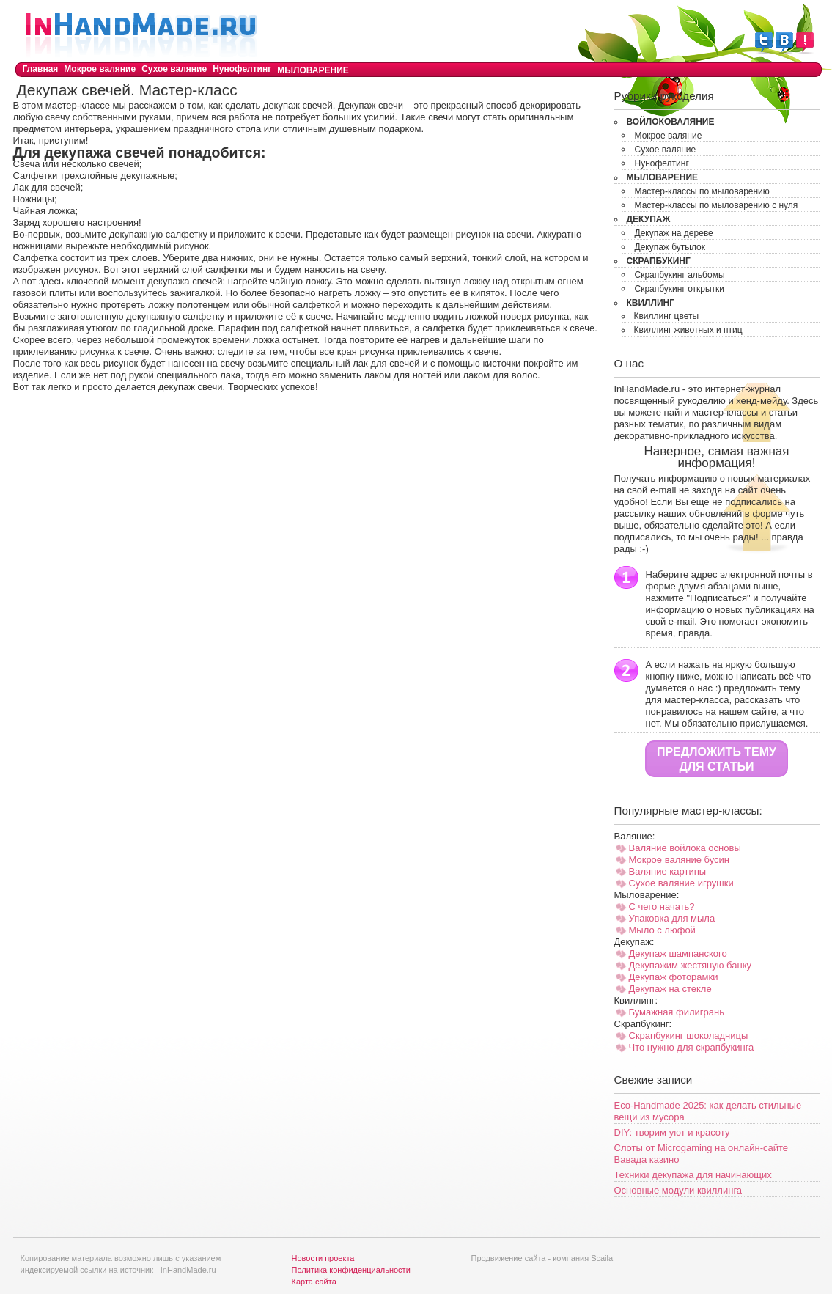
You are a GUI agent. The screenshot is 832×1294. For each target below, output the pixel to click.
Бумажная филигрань (676, 1012)
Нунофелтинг (242, 69)
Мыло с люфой (662, 929)
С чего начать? (662, 906)
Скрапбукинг (659, 261)
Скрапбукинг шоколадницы (688, 1035)
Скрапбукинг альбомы (680, 275)
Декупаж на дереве (674, 233)
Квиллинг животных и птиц (688, 330)
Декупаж (649, 219)
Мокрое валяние (100, 69)
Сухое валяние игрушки (681, 883)
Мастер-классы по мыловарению (702, 191)
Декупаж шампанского (678, 953)
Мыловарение (313, 70)
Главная (41, 69)
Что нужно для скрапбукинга (691, 1047)
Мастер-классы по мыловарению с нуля (716, 205)
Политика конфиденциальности (351, 1269)
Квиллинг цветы (666, 316)
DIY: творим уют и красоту (672, 1132)
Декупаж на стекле (670, 988)
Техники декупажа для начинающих (693, 1174)
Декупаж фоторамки (673, 976)
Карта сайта (314, 1281)
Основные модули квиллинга (678, 1190)
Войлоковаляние (671, 122)
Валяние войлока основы (685, 847)
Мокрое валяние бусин (679, 859)
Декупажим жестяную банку (690, 965)
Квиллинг (651, 303)
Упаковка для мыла (672, 918)
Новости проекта (323, 1258)
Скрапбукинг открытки (680, 289)
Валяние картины (668, 871)
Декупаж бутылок (670, 247)
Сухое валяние (174, 69)
